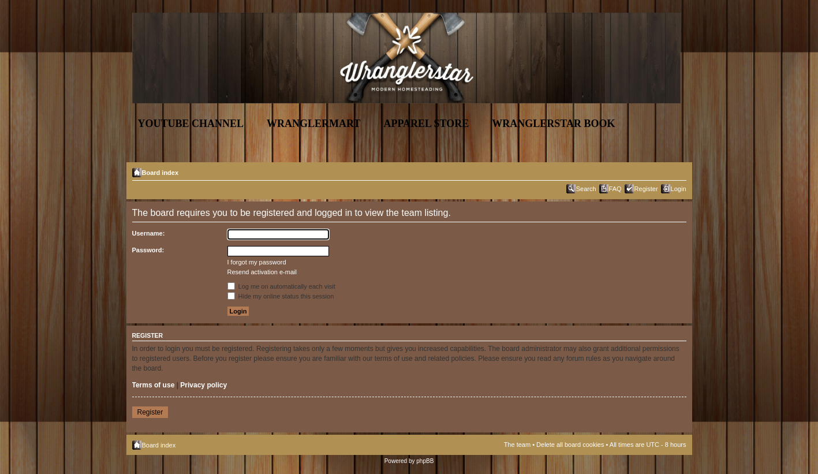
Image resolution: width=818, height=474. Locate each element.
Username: (148, 233)
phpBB (425, 461)
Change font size (678, 170)
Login (678, 188)
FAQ (615, 188)
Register (646, 188)
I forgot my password (256, 262)
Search (586, 188)
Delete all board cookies (570, 444)
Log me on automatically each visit (281, 286)
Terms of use (153, 385)
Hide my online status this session (280, 296)
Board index (160, 172)
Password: (148, 250)
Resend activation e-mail (262, 271)
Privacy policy (203, 385)
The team (517, 444)
